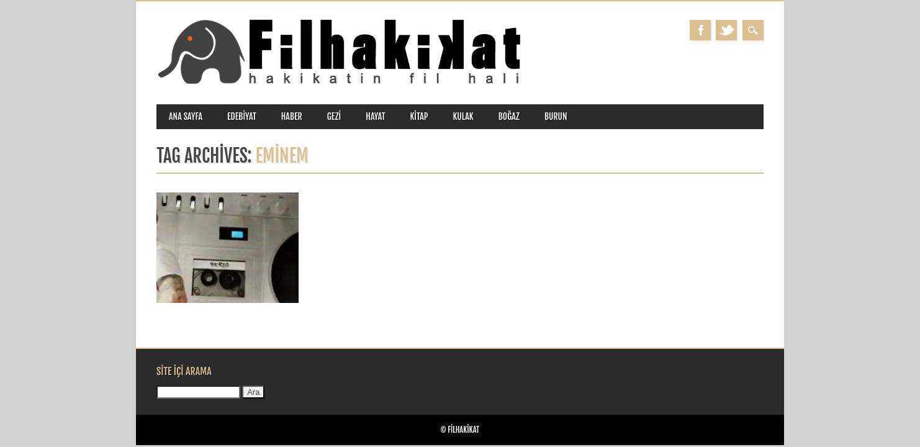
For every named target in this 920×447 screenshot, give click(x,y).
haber (291, 116)
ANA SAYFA (185, 116)
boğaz (509, 116)
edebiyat (241, 116)
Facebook (700, 30)
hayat (375, 116)
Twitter (726, 30)
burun (555, 116)
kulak (463, 116)
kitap (419, 116)
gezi (334, 116)
